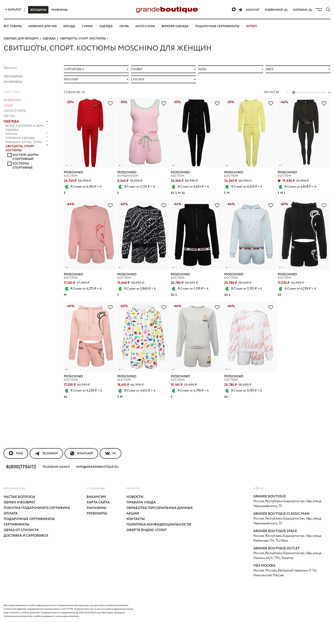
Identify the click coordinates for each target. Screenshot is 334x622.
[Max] (234, 9)
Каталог (12, 10)
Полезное (133, 488)
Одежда (106, 26)
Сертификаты (16, 524)
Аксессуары (145, 26)
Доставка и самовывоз (26, 535)
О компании (96, 488)
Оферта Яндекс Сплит (146, 530)
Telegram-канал (56, 467)
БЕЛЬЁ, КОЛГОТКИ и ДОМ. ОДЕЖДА (27, 128)
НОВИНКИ (12, 100)
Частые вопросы (19, 497)
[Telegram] (240, 9)
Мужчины (59, 10)
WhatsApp (81, 453)
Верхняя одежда (175, 26)
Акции (132, 513)
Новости (134, 497)
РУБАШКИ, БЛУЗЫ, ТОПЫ (27, 142)
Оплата (11, 513)
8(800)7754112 (21, 466)
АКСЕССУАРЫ (15, 110)
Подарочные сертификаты (217, 26)
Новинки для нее (42, 26)
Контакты (135, 519)
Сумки (87, 26)
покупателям (14, 488)
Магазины (96, 508)
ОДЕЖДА (49, 39)
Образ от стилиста (21, 530)
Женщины (38, 10)
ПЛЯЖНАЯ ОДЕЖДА (27, 138)
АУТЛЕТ (251, 26)
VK (110, 453)
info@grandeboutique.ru (97, 467)
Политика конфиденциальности (158, 524)
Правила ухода (141, 502)
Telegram (46, 453)
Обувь (124, 26)
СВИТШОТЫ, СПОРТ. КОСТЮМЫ (83, 39)
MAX (16, 453)
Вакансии (96, 497)
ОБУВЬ (9, 116)
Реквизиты (97, 513)
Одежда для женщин (21, 39)
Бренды (69, 26)
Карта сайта (98, 502)
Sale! (8, 105)
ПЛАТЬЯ (27, 134)
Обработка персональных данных (159, 508)
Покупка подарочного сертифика (37, 508)
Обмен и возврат (19, 502)
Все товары (13, 26)
